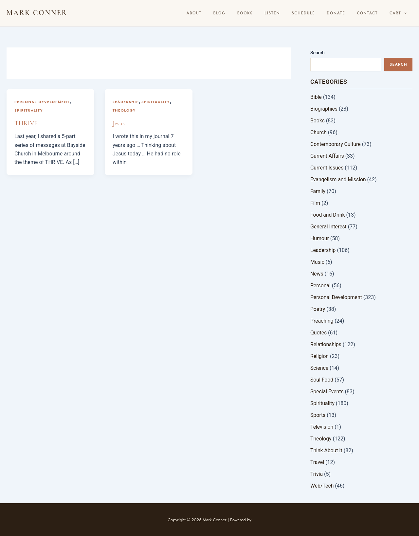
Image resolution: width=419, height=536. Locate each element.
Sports (318, 415)
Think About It (326, 450)
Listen (291, 13)
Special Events (327, 391)
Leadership (126, 101)
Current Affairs (327, 156)
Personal (320, 285)
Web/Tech (322, 486)
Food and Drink (327, 215)
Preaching (322, 321)
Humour (319, 238)
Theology (124, 110)
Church (318, 132)
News (316, 274)
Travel (317, 462)
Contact (373, 13)
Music (317, 262)
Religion (319, 356)
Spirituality (28, 110)
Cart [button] (400, 13)
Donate (346, 13)
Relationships (326, 344)
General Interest (328, 226)
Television (322, 427)
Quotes (318, 333)
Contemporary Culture (335, 144)
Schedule (318, 13)
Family (318, 191)
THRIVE (26, 123)
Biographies (324, 109)
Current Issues (327, 168)
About (225, 13)
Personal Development (42, 101)
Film (315, 203)
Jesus (119, 123)
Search (317, 52)
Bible (316, 97)
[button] (406, 13)
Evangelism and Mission (338, 179)
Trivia (316, 474)
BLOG (246, 13)
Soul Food (322, 380)
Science (319, 368)
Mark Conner (37, 13)
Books (268, 13)
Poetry (317, 309)
